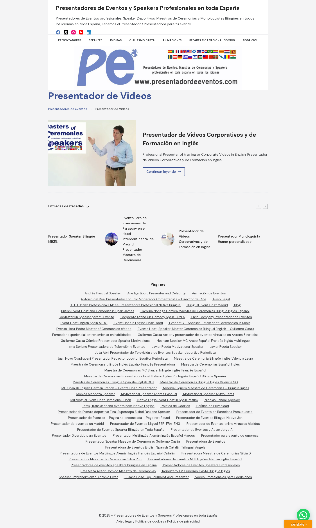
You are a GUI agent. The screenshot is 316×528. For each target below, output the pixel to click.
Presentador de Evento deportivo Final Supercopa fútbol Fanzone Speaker (114, 412)
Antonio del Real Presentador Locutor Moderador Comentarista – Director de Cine (143, 299)
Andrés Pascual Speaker (103, 293)
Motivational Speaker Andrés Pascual (149, 394)
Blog (237, 305)
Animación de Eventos (209, 293)
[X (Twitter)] (66, 32)
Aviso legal (124, 521)
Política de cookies (149, 521)
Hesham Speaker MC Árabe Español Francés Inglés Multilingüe (203, 341)
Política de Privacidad (212, 406)
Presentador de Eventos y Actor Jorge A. (202, 429)
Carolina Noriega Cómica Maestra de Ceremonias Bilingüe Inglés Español (195, 311)
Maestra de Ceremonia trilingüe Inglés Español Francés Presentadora (123, 364)
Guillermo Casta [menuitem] (142, 40)
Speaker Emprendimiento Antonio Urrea (88, 477)
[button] (303, 515)
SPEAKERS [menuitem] (95, 40)
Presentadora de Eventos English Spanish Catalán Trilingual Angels (155, 447)
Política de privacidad (183, 521)
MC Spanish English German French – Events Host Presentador (109, 388)
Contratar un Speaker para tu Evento (86, 317)
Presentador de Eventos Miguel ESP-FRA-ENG (145, 424)
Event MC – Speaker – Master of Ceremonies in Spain (209, 323)
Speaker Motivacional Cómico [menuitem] (212, 40)
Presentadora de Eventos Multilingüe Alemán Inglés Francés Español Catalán (117, 453)
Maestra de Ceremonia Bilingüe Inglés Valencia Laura (213, 358)
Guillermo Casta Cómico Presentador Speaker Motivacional (105, 341)
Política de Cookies (175, 406)
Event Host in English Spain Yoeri (138, 323)
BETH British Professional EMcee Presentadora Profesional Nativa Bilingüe (125, 305)
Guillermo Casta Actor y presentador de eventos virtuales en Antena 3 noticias (198, 335)
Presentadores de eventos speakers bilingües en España (114, 465)
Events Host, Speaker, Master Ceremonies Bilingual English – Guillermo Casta (196, 329)
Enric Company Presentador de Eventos (221, 317)
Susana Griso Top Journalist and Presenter (157, 477)
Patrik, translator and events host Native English (118, 406)
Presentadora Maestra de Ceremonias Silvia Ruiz (105, 459)
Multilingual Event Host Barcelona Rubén (100, 400)
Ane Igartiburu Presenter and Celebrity (156, 293)
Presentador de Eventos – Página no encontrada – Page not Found (119, 418)
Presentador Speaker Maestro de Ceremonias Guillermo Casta (133, 441)
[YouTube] (81, 32)
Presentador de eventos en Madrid (77, 424)
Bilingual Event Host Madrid (207, 305)
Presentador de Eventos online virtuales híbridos (223, 424)
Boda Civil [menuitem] (250, 40)
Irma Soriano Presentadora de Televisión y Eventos (107, 346)
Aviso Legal (221, 299)
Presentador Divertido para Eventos (79, 435)
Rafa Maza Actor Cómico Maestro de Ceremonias (118, 471)
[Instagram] (73, 32)
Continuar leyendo (165, 172)
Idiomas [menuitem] (116, 40)
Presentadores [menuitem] (69, 40)
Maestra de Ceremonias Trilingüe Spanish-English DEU (113, 382)
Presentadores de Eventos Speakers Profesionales (201, 465)
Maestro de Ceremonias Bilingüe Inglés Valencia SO (199, 382)
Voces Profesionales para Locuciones (223, 477)
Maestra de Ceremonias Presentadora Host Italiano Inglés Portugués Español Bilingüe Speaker (155, 376)
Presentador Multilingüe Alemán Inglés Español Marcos (154, 435)
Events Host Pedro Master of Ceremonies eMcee (93, 329)
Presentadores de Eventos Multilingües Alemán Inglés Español (195, 459)
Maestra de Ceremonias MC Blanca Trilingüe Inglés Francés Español (155, 370)
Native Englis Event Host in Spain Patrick (167, 400)
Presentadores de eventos (67, 109)
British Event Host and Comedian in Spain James (97, 311)
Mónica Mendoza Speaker (95, 394)
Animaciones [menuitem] (172, 40)
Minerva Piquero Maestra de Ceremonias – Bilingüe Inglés (206, 388)
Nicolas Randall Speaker (222, 400)
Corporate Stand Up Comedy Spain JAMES (152, 317)
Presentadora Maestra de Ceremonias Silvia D (216, 453)
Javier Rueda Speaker (226, 346)
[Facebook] (58, 32)
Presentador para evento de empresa (230, 435)
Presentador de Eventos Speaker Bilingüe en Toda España (120, 429)
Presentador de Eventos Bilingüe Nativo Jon (209, 418)
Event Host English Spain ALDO (84, 323)
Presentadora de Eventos (205, 441)
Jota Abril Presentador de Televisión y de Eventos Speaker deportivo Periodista (155, 352)
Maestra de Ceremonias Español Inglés (210, 364)
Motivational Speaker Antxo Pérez (208, 394)
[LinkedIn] (89, 32)
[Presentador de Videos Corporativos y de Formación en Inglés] (92, 153)
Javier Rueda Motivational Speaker (177, 346)
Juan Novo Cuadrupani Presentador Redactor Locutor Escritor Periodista (112, 358)
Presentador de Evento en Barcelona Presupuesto (214, 412)
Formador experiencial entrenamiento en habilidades (91, 335)
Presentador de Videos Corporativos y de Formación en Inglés (205, 138)
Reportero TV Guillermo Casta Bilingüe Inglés (196, 471)
